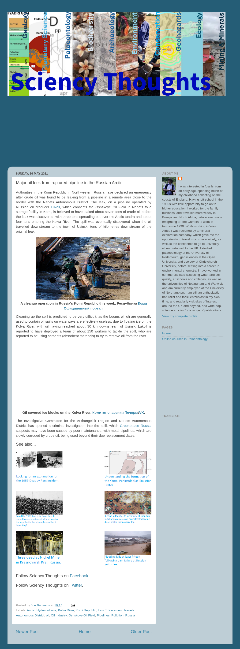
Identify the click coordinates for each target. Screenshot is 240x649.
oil (47, 615)
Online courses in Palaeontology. (185, 339)
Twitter (76, 585)
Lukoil (55, 207)
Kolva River (66, 610)
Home (84, 631)
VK (141, 412)
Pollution (117, 615)
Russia (130, 615)
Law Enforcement (110, 610)
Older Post (141, 631)
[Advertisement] (120, 131)
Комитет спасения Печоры (115, 412)
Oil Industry (59, 615)
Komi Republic (86, 610)
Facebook (79, 576)
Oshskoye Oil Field (81, 615)
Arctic (31, 610)
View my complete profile (179, 316)
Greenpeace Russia (135, 426)
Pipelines (103, 615)
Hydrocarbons (46, 610)
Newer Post (27, 631)
